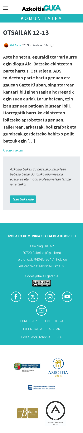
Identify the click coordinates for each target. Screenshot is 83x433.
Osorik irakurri (13, 150)
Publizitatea (32, 329)
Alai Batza (15, 45)
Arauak (54, 329)
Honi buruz (28, 321)
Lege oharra (53, 321)
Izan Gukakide (23, 199)
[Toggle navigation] (5, 8)
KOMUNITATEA (41, 18)
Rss (59, 337)
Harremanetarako (35, 337)
